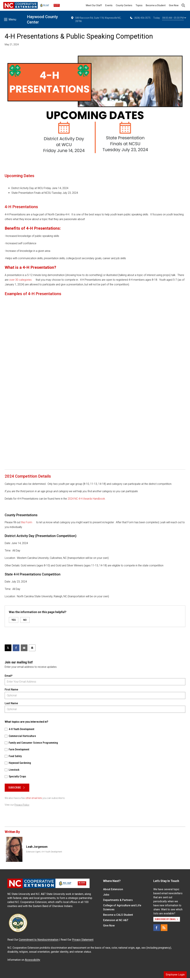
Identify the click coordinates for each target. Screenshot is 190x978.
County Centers (124, 5)
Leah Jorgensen (36, 846)
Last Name (11, 703)
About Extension (113, 889)
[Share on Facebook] (16, 647)
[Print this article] (32, 647)
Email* (9, 675)
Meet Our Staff (94, 5)
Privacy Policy (21, 804)
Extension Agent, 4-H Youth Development (44, 852)
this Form (26, 522)
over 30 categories (20, 279)
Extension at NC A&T (115, 920)
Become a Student (156, 5)
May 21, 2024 (12, 44)
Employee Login (175, 974)
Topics (139, 5)
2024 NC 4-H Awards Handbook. (87, 498)
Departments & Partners (118, 900)
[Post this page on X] (8, 647)
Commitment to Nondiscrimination (38, 939)
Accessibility (32, 959)
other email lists (33, 798)
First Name (11, 689)
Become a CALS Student (118, 914)
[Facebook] (156, 927)
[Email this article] (24, 647)
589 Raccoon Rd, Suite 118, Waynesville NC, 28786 (96, 19)
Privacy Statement (82, 939)
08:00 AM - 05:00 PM (174, 17)
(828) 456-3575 (140, 17)
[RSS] (164, 927)
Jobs (106, 894)
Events (108, 5)
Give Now (174, 5)
